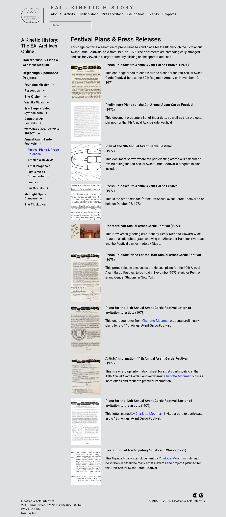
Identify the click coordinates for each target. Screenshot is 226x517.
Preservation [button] (113, 14)
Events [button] (153, 14)
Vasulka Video (34, 102)
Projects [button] (169, 14)
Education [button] (135, 14)
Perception (32, 90)
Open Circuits (34, 188)
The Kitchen (33, 96)
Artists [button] (69, 14)
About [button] (56, 14)
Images (33, 182)
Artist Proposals (39, 166)
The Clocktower (35, 204)
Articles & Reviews (40, 160)
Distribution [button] (88, 14)
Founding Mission (37, 85)
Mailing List (29, 513)
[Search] (70, 25)
